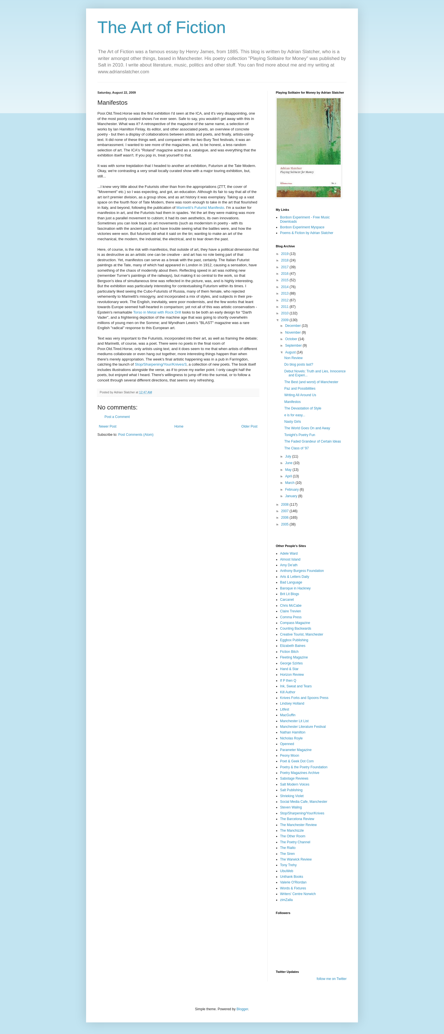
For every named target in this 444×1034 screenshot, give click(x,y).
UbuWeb (286, 871)
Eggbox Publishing (294, 640)
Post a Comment (117, 417)
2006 (285, 518)
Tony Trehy (288, 865)
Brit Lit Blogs (289, 594)
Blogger (242, 1009)
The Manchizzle (292, 831)
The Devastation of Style (302, 408)
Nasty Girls (292, 422)
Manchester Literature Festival (303, 727)
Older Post (249, 426)
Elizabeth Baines (292, 646)
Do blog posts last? (298, 364)
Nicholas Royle (291, 738)
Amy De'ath (289, 565)
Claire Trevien (290, 611)
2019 (285, 254)
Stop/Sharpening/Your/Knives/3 (161, 364)
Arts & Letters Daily (294, 577)
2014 (285, 287)
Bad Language (291, 582)
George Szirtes (291, 663)
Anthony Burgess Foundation (302, 571)
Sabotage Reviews (294, 778)
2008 (285, 505)
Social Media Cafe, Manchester (303, 802)
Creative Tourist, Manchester (301, 634)
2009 (285, 320)
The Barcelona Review (297, 819)
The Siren (287, 854)
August (291, 352)
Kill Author (287, 692)
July (288, 456)
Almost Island (290, 559)
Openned (287, 744)
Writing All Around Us (300, 395)
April (289, 476)
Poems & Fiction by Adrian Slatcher (306, 233)
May (289, 470)
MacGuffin (287, 715)
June (289, 463)
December (293, 326)
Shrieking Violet (292, 796)
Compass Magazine (295, 623)
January (291, 496)
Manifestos (292, 402)
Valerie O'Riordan (293, 882)
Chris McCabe (291, 606)
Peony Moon (289, 756)
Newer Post (107, 426)
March (290, 483)
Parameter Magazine (295, 750)
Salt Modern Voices (294, 784)
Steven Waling (291, 807)
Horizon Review (292, 675)
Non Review (293, 358)
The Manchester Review (298, 825)
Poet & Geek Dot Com (297, 761)
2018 (285, 260)
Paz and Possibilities (299, 389)
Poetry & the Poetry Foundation (303, 767)
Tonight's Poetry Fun (299, 435)
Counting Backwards (295, 628)
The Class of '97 (296, 448)
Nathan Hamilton (292, 732)
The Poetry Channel (295, 842)
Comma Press (291, 617)
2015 (285, 280)
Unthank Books (291, 877)
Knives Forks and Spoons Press (304, 698)
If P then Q (288, 681)
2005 (285, 524)
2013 (285, 293)
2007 (285, 511)
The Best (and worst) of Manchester (311, 382)
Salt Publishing (291, 790)
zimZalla (286, 900)
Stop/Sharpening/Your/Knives (302, 813)
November (293, 332)
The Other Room (292, 836)
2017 (285, 267)
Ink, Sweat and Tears (296, 686)
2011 (285, 307)
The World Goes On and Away (307, 428)
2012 (285, 300)
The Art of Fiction (161, 27)
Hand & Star (289, 669)
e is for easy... (294, 415)
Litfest (284, 709)
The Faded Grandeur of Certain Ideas (312, 441)
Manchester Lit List (294, 721)
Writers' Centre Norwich (298, 894)
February (292, 490)
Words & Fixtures (293, 888)
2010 (285, 313)
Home (178, 426)
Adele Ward (289, 553)
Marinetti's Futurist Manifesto (199, 207)
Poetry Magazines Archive (299, 773)
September (294, 345)
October (291, 339)
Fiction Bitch (289, 652)
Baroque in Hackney (295, 588)
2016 (285, 274)
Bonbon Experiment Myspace (302, 227)
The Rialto (288, 848)
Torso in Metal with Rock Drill (157, 312)
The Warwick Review (296, 859)
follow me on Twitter (332, 979)
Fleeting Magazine (294, 657)
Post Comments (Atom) (135, 435)
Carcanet (287, 600)
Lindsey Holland (292, 703)
